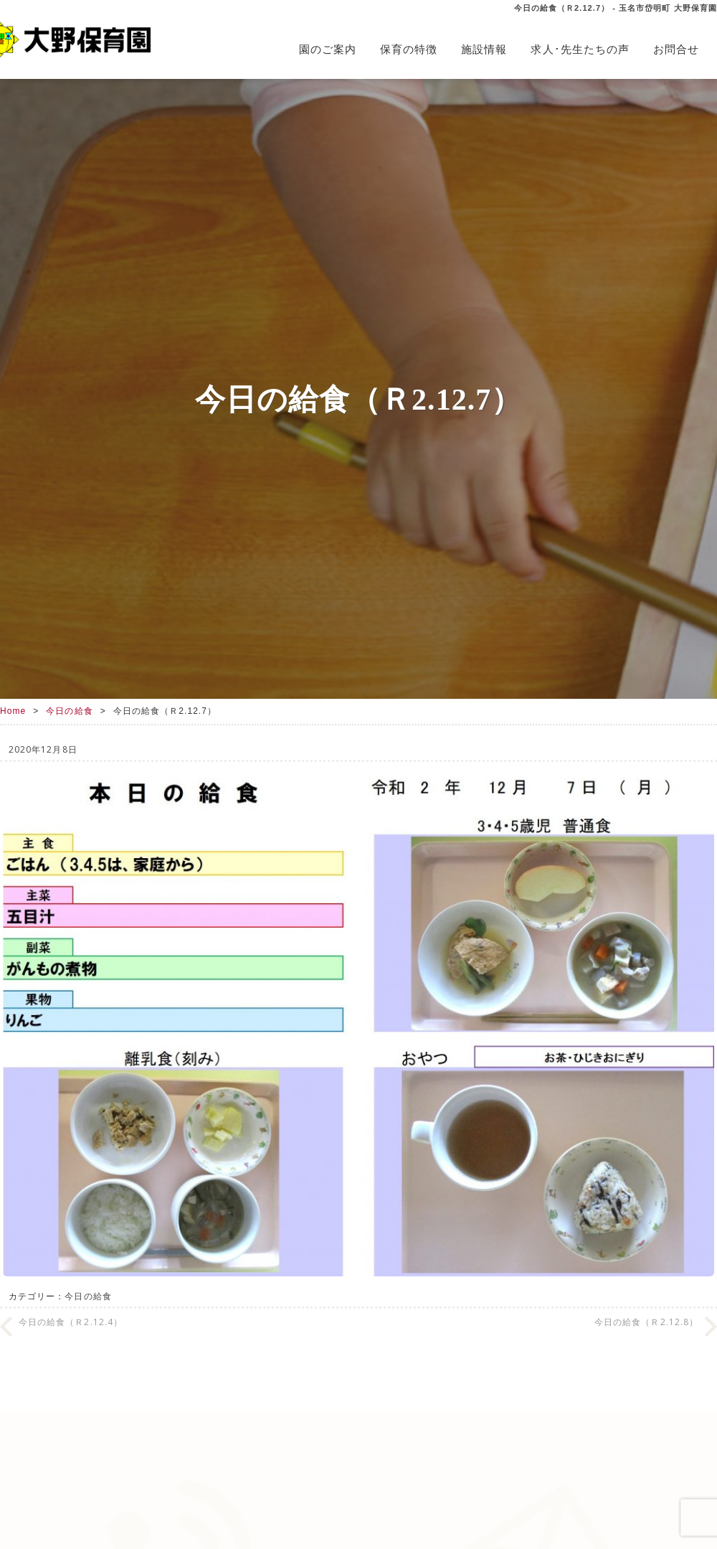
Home (13, 711)
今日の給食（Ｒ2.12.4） (71, 1322)
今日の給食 (69, 711)
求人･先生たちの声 (580, 49)
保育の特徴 (408, 49)
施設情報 (484, 49)
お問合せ (676, 49)
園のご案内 (327, 49)
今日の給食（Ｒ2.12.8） (646, 1322)
